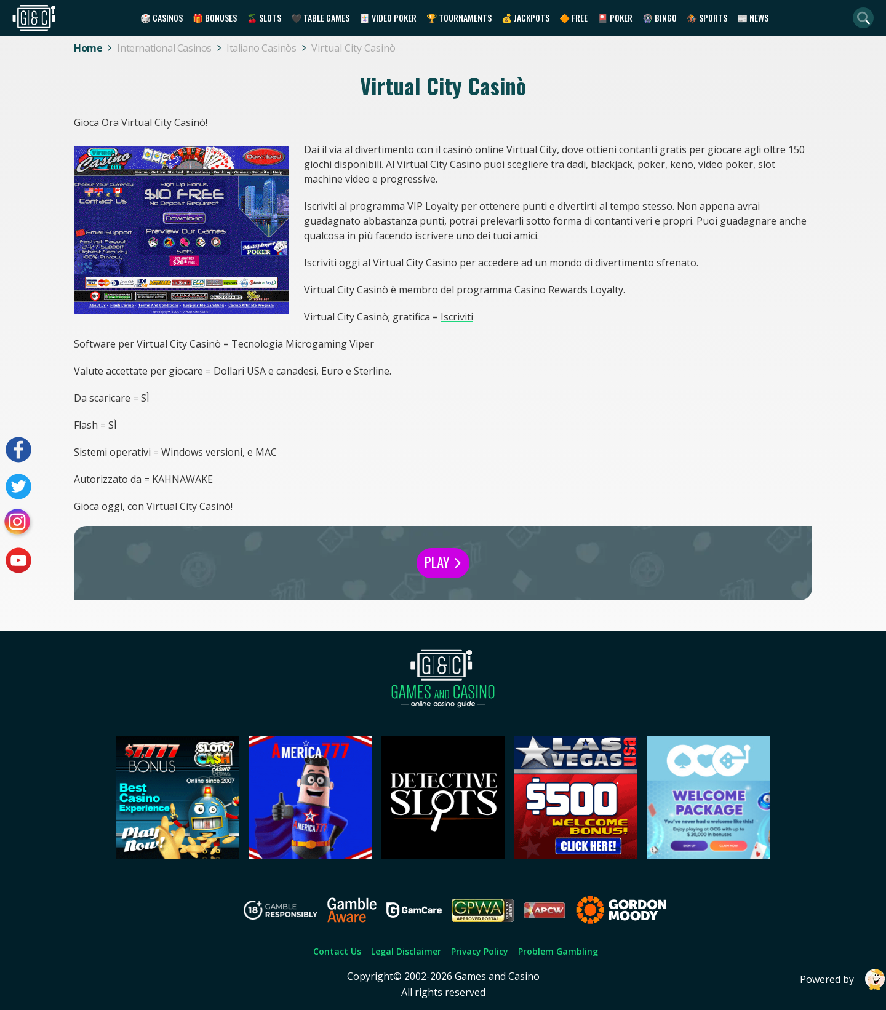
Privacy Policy (479, 951)
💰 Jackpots (525, 17)
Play (443, 562)
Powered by (843, 979)
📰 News (752, 17)
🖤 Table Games (320, 17)
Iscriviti (457, 317)
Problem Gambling (558, 951)
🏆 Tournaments (459, 17)
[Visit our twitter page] (18, 486)
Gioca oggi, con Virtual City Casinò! (153, 506)
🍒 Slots (264, 17)
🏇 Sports (707, 17)
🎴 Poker (615, 17)
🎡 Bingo (659, 17)
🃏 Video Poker (388, 17)
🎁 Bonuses (215, 17)
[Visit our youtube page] (18, 560)
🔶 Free (573, 17)
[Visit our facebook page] (18, 449)
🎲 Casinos (161, 17)
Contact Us (337, 951)
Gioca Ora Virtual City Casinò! (140, 122)
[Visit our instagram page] (18, 523)
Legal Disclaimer (406, 951)
